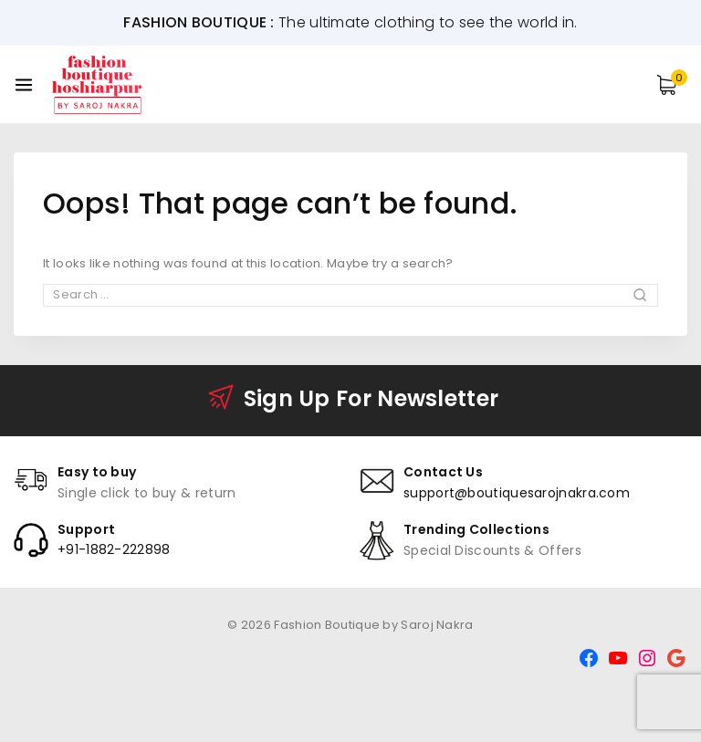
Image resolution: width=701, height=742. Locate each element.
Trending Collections (476, 529)
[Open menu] (24, 85)
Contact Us (443, 472)
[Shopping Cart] (671, 85)
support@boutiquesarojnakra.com (516, 493)
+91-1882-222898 (114, 549)
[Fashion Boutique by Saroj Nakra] (97, 84)
